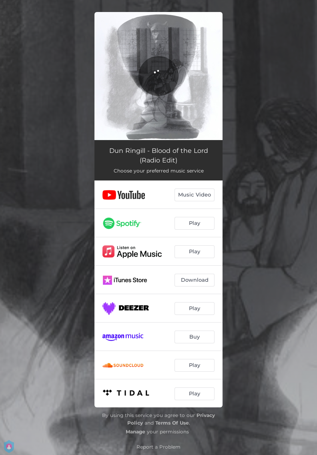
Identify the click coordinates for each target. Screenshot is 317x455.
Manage (135, 432)
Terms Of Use (172, 423)
